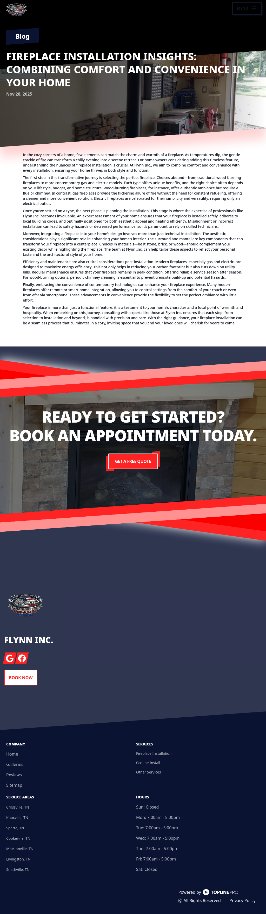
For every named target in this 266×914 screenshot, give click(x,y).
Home (12, 754)
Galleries (14, 764)
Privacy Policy (242, 900)
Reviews (14, 775)
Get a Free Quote (133, 461)
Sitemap (14, 785)
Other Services (148, 772)
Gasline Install (148, 762)
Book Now (21, 678)
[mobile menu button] (247, 8)
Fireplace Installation (154, 753)
